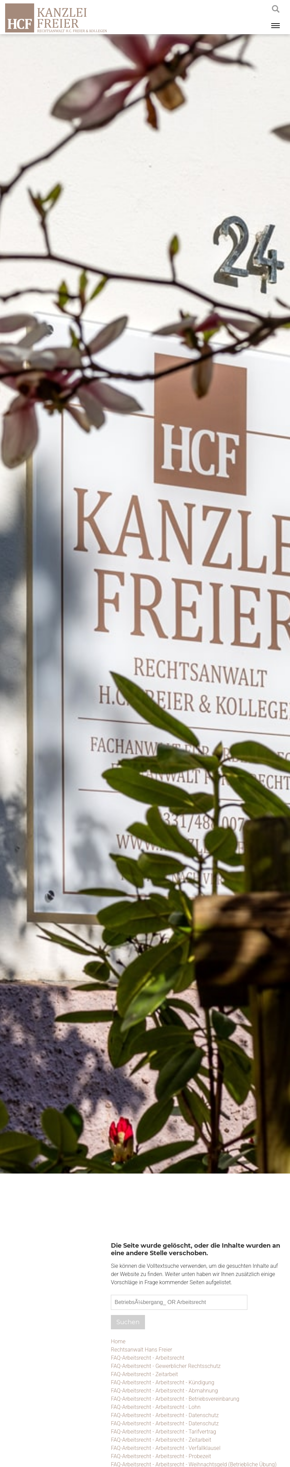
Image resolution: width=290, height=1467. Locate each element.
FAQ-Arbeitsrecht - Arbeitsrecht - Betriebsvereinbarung (175, 1399)
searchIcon (276, 9)
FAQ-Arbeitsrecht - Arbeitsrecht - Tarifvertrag (163, 1431)
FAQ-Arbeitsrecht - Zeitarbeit (144, 1374)
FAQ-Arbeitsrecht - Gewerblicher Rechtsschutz (166, 1366)
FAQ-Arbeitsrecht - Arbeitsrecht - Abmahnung (164, 1390)
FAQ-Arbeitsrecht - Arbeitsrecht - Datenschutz (165, 1415)
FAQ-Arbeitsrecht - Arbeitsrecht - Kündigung (162, 1382)
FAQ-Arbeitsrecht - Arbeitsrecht (147, 1358)
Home (118, 1341)
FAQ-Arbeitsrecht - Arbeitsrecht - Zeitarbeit (161, 1440)
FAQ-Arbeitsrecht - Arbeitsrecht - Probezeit (161, 1456)
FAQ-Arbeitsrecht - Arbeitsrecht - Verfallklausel (165, 1448)
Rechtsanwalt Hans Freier (141, 1349)
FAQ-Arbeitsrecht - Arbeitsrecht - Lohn (156, 1407)
